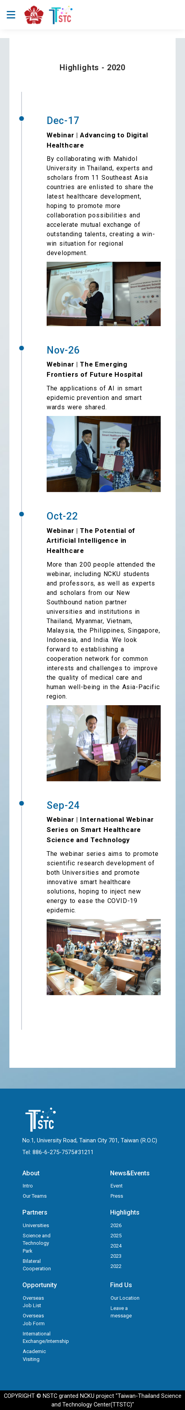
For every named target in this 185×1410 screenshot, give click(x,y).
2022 (116, 1266)
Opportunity (39, 1285)
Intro (28, 1186)
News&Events (130, 1173)
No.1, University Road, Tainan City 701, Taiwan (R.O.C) (89, 1140)
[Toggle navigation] (11, 14)
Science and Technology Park (37, 1243)
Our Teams (35, 1196)
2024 (116, 1246)
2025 (116, 1236)
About (31, 1173)
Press (117, 1196)
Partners (34, 1212)
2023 (116, 1256)
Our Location (125, 1298)
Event (117, 1186)
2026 (116, 1225)
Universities (36, 1225)
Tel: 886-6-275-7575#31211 (58, 1152)
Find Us (121, 1285)
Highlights (125, 1212)
